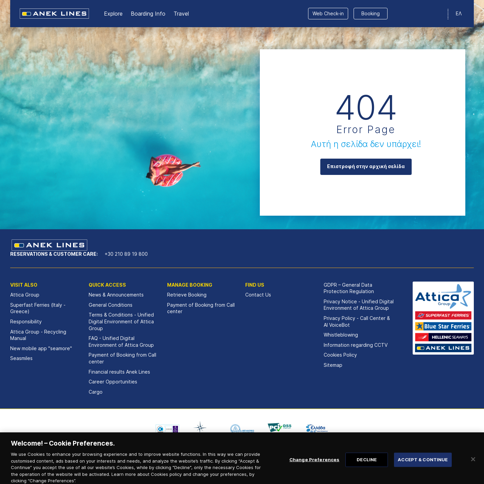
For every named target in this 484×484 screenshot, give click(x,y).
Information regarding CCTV (356, 345)
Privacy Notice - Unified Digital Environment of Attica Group (359, 305)
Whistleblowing (341, 335)
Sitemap (333, 365)
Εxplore (113, 13)
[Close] (473, 465)
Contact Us (258, 295)
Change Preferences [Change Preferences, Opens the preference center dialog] (314, 466)
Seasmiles (21, 358)
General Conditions (110, 305)
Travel (181, 13)
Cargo (96, 392)
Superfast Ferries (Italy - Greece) (38, 308)
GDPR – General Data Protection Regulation (349, 288)
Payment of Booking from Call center (122, 358)
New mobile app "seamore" (41, 348)
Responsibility (26, 321)
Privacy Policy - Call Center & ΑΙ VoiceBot (357, 321)
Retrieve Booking (187, 295)
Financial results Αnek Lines (119, 372)
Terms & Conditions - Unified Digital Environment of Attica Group (121, 321)
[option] (167, 429)
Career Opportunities (113, 381)
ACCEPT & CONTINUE (423, 466)
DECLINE (367, 466)
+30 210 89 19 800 (126, 254)
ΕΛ (459, 13)
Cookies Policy (340, 355)
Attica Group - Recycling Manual (38, 335)
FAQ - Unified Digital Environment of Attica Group (121, 341)
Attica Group (24, 295)
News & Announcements (116, 295)
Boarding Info (148, 13)
